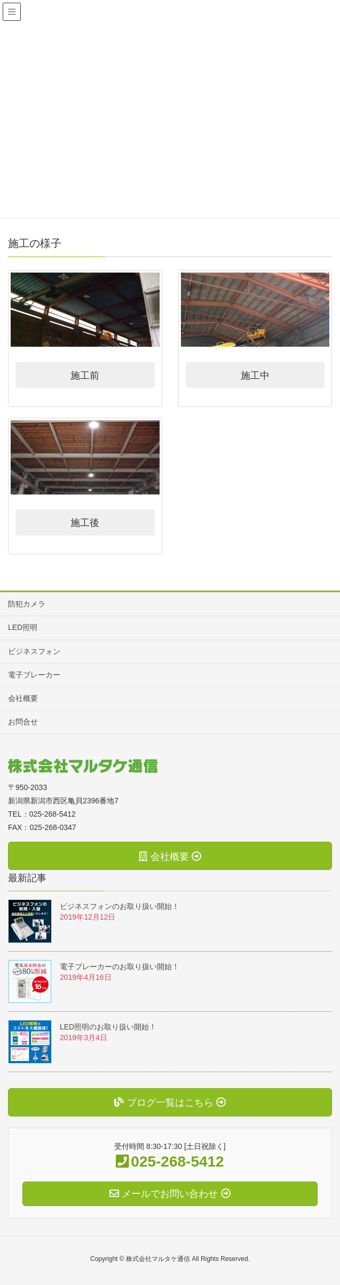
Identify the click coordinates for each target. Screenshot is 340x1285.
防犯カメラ (26, 604)
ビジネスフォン (34, 651)
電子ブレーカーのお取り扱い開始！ (119, 966)
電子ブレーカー (34, 675)
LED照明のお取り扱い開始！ (108, 1027)
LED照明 (22, 627)
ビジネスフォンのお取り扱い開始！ (119, 906)
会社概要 (23, 698)
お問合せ (23, 721)
